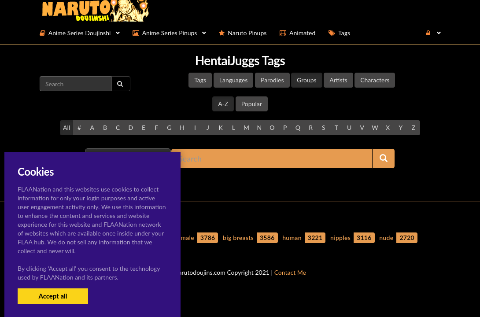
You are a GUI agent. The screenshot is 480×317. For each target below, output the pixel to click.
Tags (200, 80)
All (66, 127)
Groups (307, 80)
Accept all (52, 296)
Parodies (272, 80)
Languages (233, 80)
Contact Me (290, 272)
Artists (338, 80)
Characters (374, 80)
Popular (251, 103)
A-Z (223, 103)
